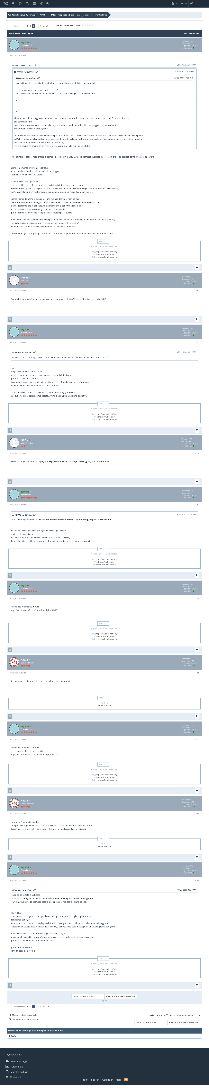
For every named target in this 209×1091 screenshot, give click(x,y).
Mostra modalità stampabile (24, 1018)
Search (95, 1082)
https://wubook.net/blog (106, 252)
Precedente (19, 26)
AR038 (25, 662)
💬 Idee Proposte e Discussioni (65, 14)
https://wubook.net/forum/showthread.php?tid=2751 (35, 612)
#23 (196, 343)
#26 (196, 600)
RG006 (25, 278)
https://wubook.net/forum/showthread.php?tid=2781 (35, 757)
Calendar (107, 1082)
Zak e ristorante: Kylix (96, 14)
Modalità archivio (17, 1074)
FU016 (25, 441)
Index (85, 1082)
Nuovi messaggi (17, 1064)
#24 (196, 454)
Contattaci (13, 1079)
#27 (196, 675)
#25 (196, 506)
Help (118, 1082)
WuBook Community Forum (21, 14)
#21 (196, 56)
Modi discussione (190, 33)
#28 (196, 742)
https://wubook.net (106, 254)
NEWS (42, 14)
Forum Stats (15, 1069)
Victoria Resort (104, 708)
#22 (196, 291)
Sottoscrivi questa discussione (25, 1022)
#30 (196, 883)
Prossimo (44, 26)
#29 (196, 817)
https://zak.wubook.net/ (106, 257)
